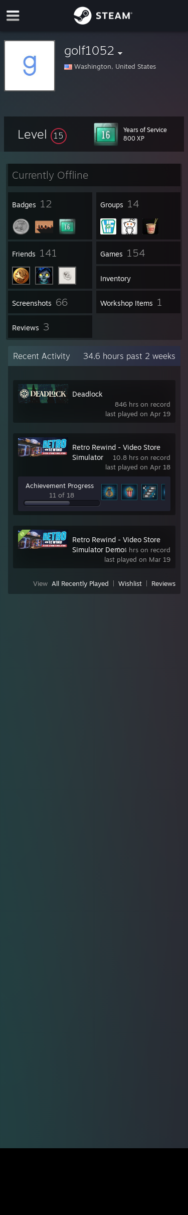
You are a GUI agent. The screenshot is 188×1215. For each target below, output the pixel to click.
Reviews (163, 583)
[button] (42, 134)
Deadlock (87, 394)
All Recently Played (80, 583)
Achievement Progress (60, 485)
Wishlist (130, 583)
